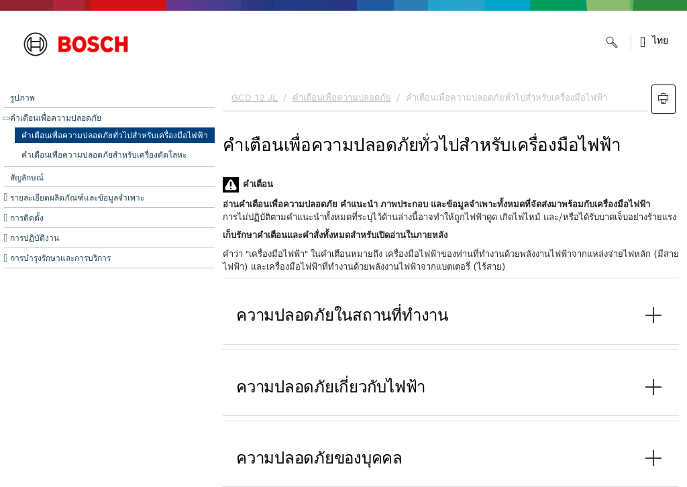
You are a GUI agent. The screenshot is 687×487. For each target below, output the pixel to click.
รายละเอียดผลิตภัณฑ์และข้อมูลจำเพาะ (77, 198)
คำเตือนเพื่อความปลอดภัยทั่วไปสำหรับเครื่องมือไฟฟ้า (114, 135)
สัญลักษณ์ (27, 177)
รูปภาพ (22, 98)
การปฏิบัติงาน (34, 238)
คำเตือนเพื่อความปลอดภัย (55, 118)
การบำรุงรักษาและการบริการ (60, 258)
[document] (451, 282)
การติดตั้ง (27, 218)
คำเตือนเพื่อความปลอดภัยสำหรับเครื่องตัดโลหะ (104, 155)
